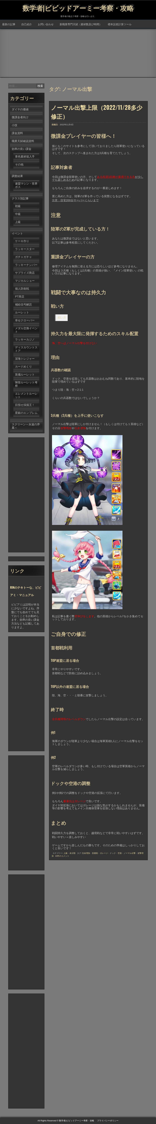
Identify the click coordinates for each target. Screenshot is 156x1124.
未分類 (72, 853)
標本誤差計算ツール (120, 24)
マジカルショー (25, 281)
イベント (17, 233)
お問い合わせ (46, 24)
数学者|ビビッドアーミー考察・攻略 (78, 7)
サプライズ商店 (25, 273)
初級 (18, 206)
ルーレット (22, 312)
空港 (120, 853)
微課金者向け (20, 117)
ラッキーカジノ (25, 339)
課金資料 (17, 133)
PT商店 (19, 296)
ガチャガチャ (23, 257)
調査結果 (17, 176)
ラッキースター (25, 249)
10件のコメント (62, 856)
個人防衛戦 (22, 288)
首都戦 (95, 853)
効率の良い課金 (21, 149)
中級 (18, 214)
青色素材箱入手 (25, 156)
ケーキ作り (22, 241)
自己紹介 (26, 24)
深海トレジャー (25, 358)
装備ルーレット (25, 374)
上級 (66, 853)
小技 (14, 125)
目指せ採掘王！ (25, 405)
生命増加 (86, 853)
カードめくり (23, 366)
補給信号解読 (23, 304)
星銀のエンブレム (26, 413)
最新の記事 (8, 24)
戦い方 (61, 317)
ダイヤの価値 (20, 109)
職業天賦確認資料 (23, 141)
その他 (19, 164)
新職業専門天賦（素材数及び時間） (81, 24)
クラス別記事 (20, 198)
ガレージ (104, 853)
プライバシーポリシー (108, 1121)
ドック (113, 853)
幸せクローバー (25, 320)
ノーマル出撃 (130, 853)
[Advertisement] (78, 53)
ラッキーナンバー (26, 265)
